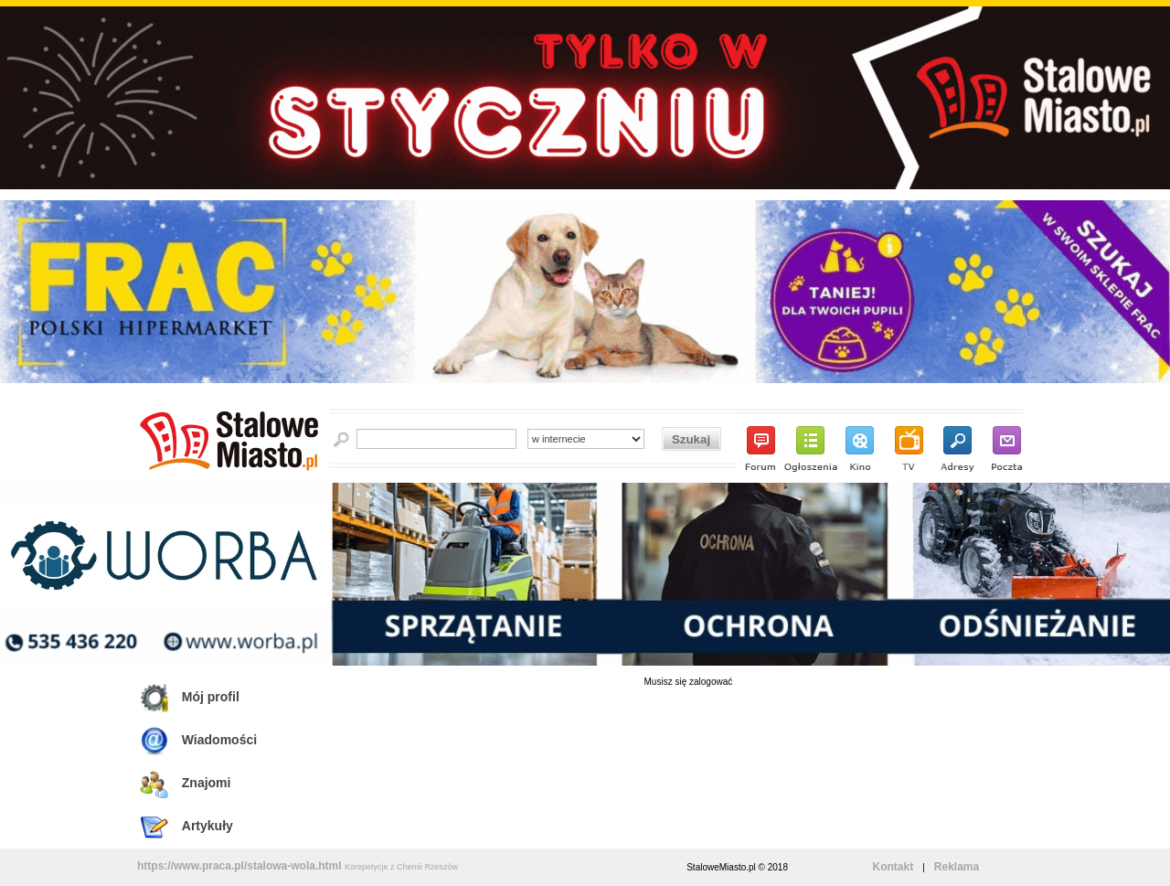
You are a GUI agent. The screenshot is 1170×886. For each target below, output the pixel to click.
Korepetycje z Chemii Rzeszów (401, 866)
